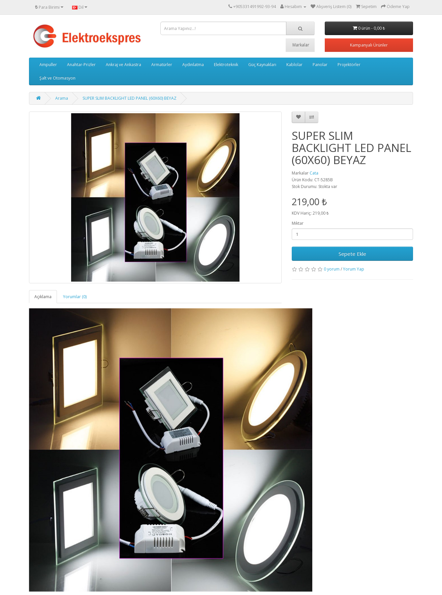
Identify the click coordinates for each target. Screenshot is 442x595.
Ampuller (48, 64)
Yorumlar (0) (75, 297)
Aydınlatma (193, 64)
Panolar (320, 64)
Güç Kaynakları (262, 64)
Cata (314, 173)
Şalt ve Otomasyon (57, 78)
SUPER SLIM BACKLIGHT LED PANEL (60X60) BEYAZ (130, 98)
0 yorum (332, 269)
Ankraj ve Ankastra (123, 64)
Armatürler (161, 64)
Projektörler (349, 64)
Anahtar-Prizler (81, 64)
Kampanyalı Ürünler (369, 45)
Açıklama (43, 297)
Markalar (300, 45)
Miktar (298, 223)
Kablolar (294, 64)
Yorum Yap (353, 269)
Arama (61, 98)
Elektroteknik (226, 64)
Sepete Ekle (352, 253)
